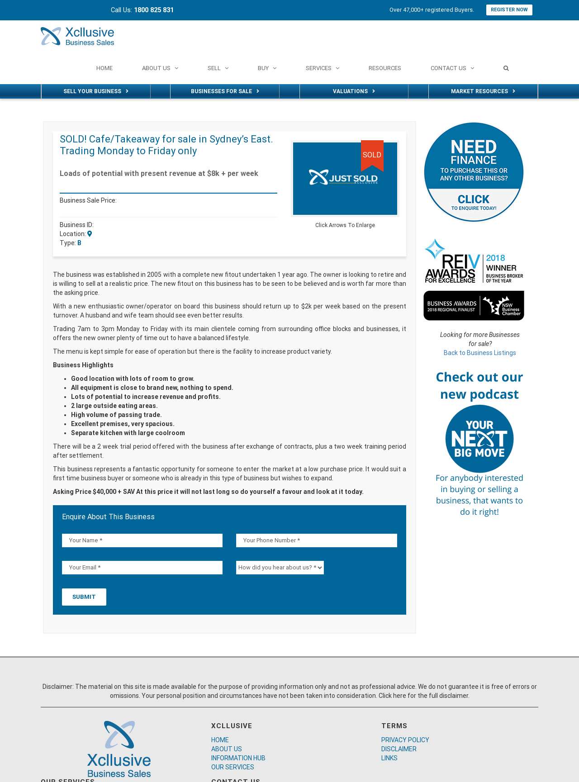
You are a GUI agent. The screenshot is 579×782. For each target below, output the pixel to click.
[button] (391, 148)
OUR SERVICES (232, 767)
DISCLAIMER (399, 749)
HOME (220, 740)
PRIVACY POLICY (405, 740)
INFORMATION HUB (238, 758)
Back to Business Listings (480, 352)
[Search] (506, 68)
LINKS (389, 758)
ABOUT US (226, 749)
